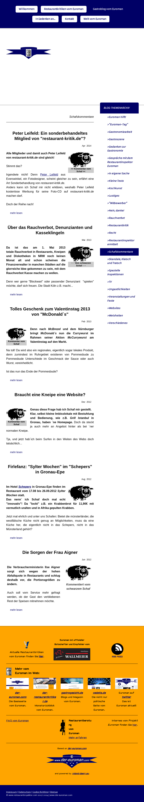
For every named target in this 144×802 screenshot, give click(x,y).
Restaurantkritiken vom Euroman (63, 9)
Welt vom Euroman (95, 19)
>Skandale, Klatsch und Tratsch (119, 261)
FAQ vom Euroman (17, 721)
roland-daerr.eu (80, 774)
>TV (109, 281)
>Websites (113, 308)
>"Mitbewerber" (117, 203)
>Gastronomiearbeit (119, 131)
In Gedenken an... (45, 19)
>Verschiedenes (117, 323)
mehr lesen (16, 213)
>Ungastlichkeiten (118, 289)
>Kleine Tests (115, 180)
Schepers (24, 486)
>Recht (111, 232)
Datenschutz (24, 792)
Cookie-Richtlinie (40, 792)
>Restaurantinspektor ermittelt (120, 242)
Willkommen (26, 9)
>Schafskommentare (120, 251)
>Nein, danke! (115, 210)
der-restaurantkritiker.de (45, 697)
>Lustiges (113, 195)
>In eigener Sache (118, 173)
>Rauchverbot (115, 218)
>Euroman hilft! (116, 117)
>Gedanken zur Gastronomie (116, 148)
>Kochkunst (114, 188)
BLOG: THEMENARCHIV (116, 107)
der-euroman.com (77, 749)
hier (41, 656)
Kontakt (69, 19)
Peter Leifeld (49, 174)
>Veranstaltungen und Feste (121, 298)
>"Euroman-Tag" (117, 124)
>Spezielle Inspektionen (115, 272)
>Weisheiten (115, 315)
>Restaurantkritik (117, 225)
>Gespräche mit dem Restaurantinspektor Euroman (119, 162)
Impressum (11, 792)
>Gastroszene (115, 139)
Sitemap (54, 792)
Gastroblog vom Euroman (108, 9)
